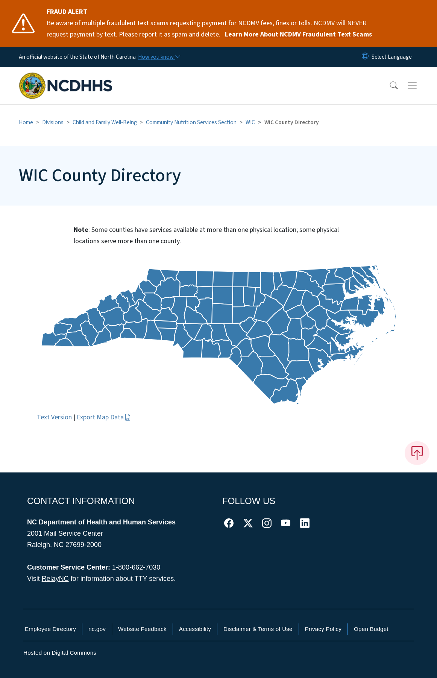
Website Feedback (142, 629)
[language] (392, 56)
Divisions (53, 122)
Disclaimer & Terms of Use (258, 629)
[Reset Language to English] (365, 56)
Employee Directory (50, 629)
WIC (250, 122)
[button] (389, 86)
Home (26, 122)
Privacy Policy (323, 629)
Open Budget (371, 629)
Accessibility (195, 629)
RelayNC (55, 578)
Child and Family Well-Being (105, 122)
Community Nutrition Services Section (191, 122)
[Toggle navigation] (419, 86)
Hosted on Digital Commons (59, 652)
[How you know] (159, 56)
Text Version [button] (54, 417)
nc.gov (97, 629)
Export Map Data (104, 417)
